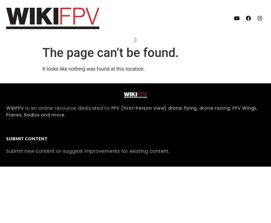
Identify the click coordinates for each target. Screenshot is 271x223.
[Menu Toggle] (135, 40)
